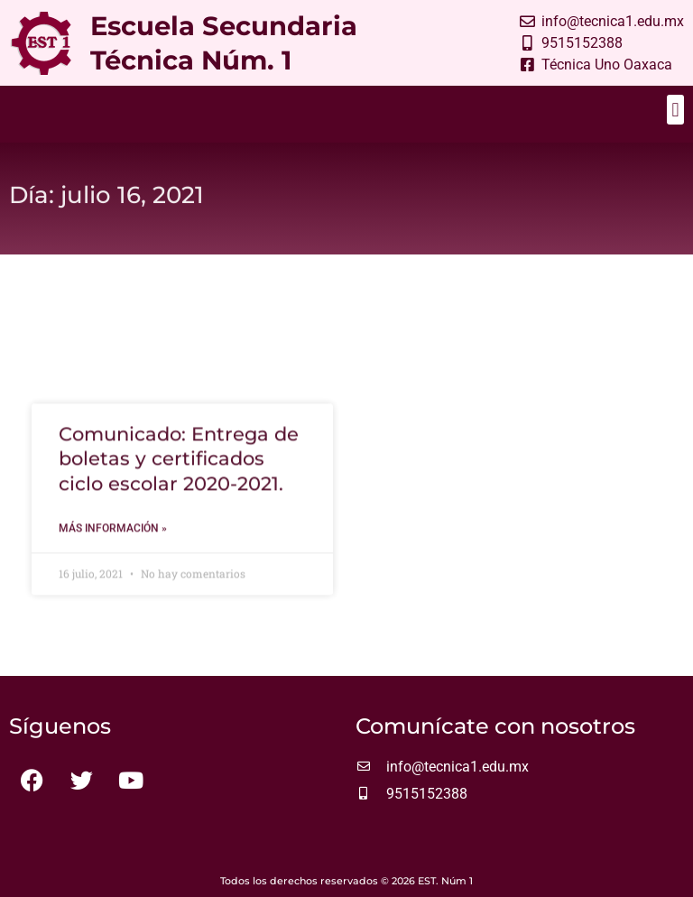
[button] (675, 110)
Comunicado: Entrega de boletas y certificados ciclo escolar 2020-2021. (179, 470)
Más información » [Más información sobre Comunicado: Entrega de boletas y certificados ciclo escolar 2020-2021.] (113, 539)
